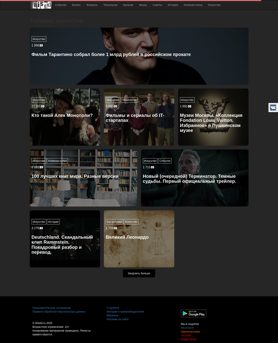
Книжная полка (193, 4)
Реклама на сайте (118, 319)
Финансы (92, 4)
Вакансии (113, 315)
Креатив (128, 4)
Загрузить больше (139, 273)
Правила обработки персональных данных (59, 311)
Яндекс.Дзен (189, 339)
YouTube (186, 335)
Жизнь (143, 4)
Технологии (110, 4)
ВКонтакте (187, 327)
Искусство (214, 4)
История (173, 4)
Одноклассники (190, 331)
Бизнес (76, 4)
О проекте (113, 307)
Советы (157, 4)
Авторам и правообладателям (125, 311)
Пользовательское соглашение (52, 307)
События (60, 4)
